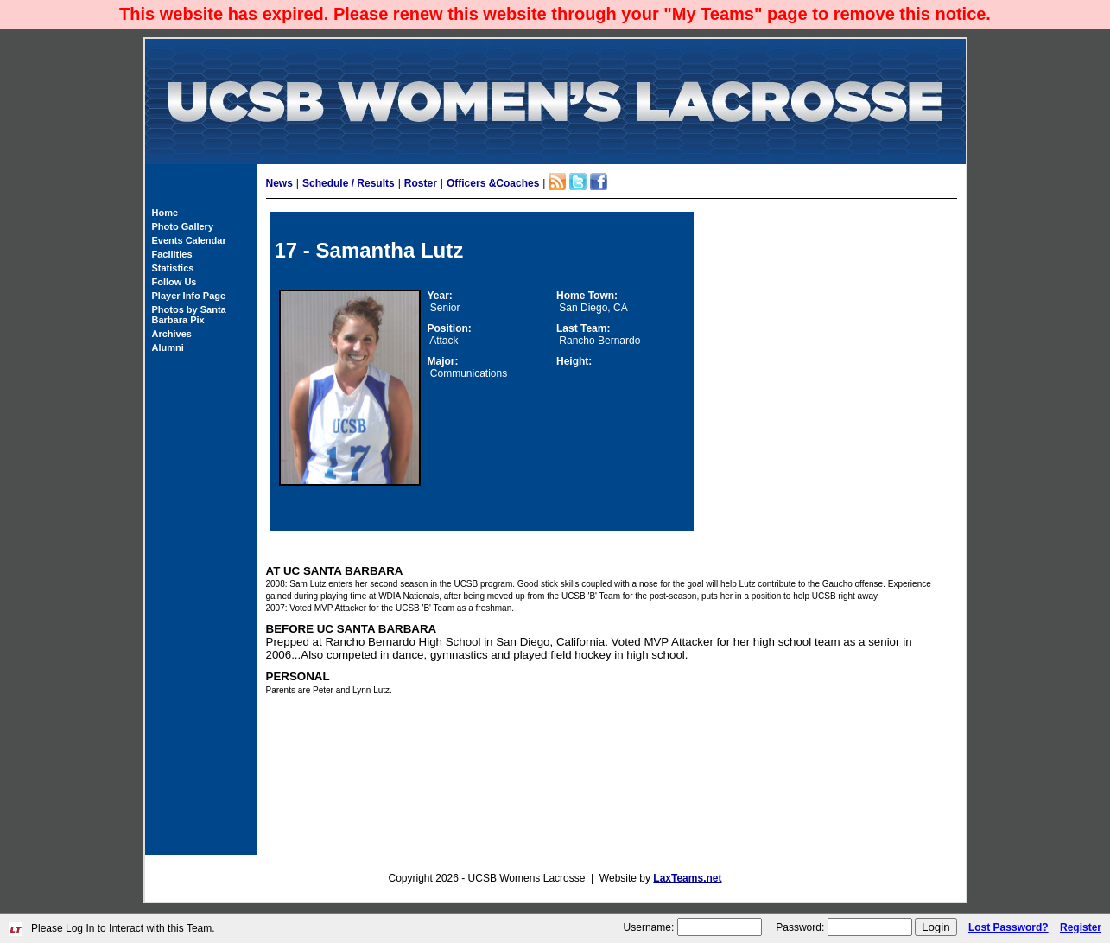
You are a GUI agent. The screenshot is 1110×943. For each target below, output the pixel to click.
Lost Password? (1008, 927)
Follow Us (174, 282)
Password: (800, 927)
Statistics (173, 268)
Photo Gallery (183, 226)
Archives (172, 333)
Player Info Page (189, 295)
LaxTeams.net (687, 878)
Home (165, 212)
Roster (420, 183)
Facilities (172, 254)
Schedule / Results (348, 183)
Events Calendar (189, 240)
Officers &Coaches (493, 183)
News (279, 183)
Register (1080, 927)
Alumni (168, 347)
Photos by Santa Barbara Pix (189, 314)
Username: (649, 927)
